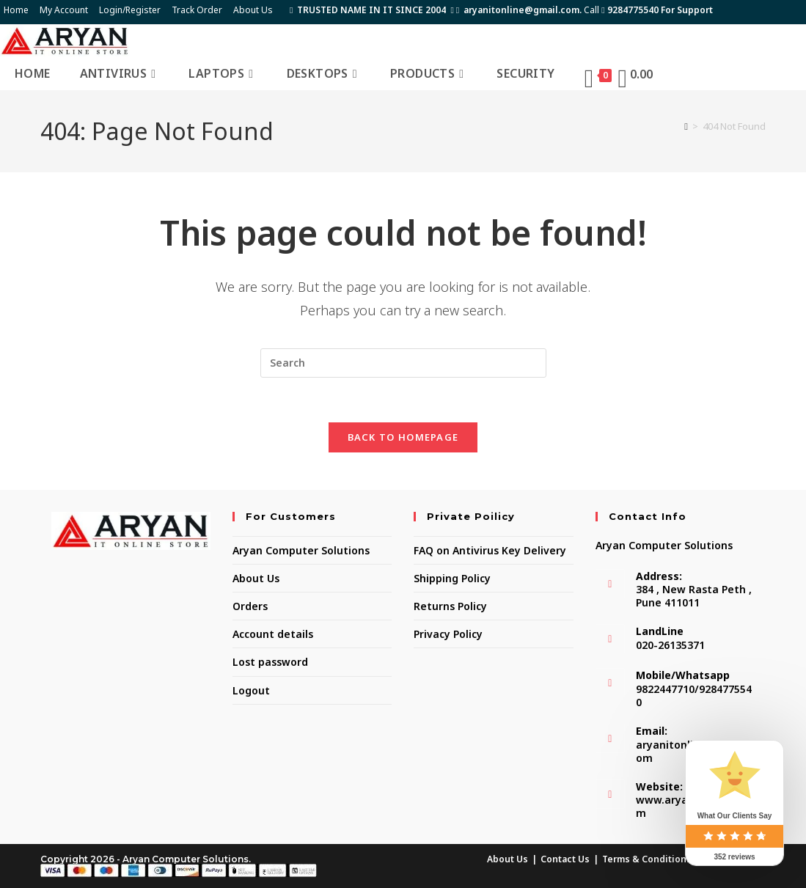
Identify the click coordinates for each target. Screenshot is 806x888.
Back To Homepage (403, 437)
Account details (272, 634)
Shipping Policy (452, 578)
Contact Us (565, 859)
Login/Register (130, 10)
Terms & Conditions (647, 859)
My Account (64, 10)
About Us (253, 10)
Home (16, 10)
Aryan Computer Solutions (301, 550)
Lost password (270, 662)
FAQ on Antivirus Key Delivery (490, 550)
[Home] (686, 126)
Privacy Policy (448, 634)
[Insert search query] (403, 363)
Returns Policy (450, 606)
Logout (251, 690)
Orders (250, 606)
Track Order (197, 10)
